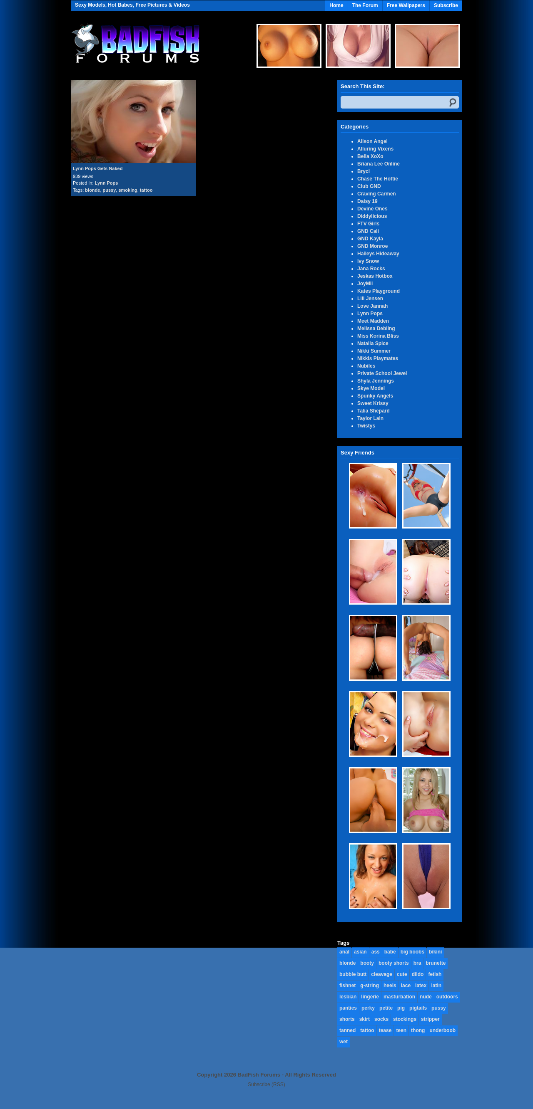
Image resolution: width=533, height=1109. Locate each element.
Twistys (366, 426)
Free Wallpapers (406, 5)
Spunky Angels (375, 396)
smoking (127, 190)
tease (385, 1030)
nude (426, 997)
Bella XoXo (370, 156)
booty (367, 963)
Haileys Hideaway (378, 254)
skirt (364, 1019)
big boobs (412, 952)
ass (375, 952)
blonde (92, 190)
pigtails (418, 1008)
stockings (404, 1019)
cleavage (381, 974)
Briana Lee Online (378, 164)
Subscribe (446, 5)
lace (406, 985)
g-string (369, 985)
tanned (347, 1030)
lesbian (347, 997)
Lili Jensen (370, 298)
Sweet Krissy (373, 403)
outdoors (447, 997)
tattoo (146, 190)
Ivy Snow (368, 261)
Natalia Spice (373, 343)
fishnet (347, 985)
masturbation (399, 997)
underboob (442, 1030)
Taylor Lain (370, 418)
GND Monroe (372, 246)
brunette (436, 963)
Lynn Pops (106, 182)
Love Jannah (372, 306)
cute (402, 974)
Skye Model (371, 388)
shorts (347, 1019)
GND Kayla (370, 239)
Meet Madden (373, 321)
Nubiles (366, 366)
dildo (418, 974)
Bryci (363, 171)
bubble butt (352, 974)
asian (360, 952)
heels (390, 985)
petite (386, 1008)
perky (368, 1008)
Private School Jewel (382, 373)
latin (436, 985)
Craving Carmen (376, 194)
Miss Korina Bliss (378, 336)
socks (381, 1019)
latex (420, 985)
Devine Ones (372, 209)
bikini (435, 952)
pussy (109, 190)
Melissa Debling (376, 328)
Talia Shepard (373, 411)
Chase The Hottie (377, 179)
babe (390, 952)
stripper (430, 1019)
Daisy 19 (367, 201)
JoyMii (365, 284)
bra (417, 963)
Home (336, 5)
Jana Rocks (371, 269)
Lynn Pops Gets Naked (97, 168)
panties (348, 1008)
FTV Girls (368, 224)
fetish (434, 974)
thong (418, 1030)
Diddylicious (372, 216)
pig (401, 1008)
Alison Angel (372, 141)
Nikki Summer (374, 351)
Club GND (369, 186)
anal (344, 952)
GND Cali (368, 231)
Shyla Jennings (375, 381)
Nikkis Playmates (377, 358)
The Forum (365, 5)
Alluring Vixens (375, 149)
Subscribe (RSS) (266, 1084)
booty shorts (394, 963)
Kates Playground (378, 291)
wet (343, 1042)
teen (401, 1030)
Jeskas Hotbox (375, 276)
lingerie (370, 997)
